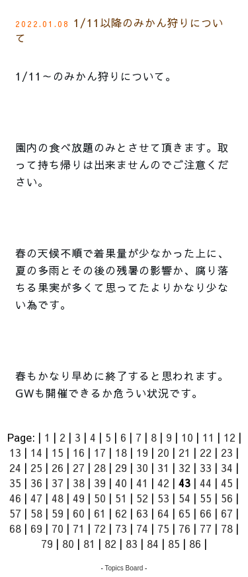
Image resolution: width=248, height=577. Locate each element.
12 (229, 437)
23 (227, 452)
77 (206, 528)
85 (174, 543)
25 (36, 467)
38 (79, 482)
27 (79, 467)
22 (206, 452)
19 (142, 452)
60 (79, 513)
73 (121, 528)
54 (184, 498)
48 (57, 498)
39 (100, 482)
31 (163, 467)
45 (227, 482)
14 (36, 452)
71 (79, 528)
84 (153, 543)
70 (57, 528)
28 (100, 467)
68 (15, 528)
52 (142, 498)
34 (227, 467)
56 (227, 498)
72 (100, 528)
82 (110, 543)
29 (121, 467)
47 (36, 498)
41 (142, 482)
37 (57, 482)
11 (208, 437)
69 (36, 528)
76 (184, 528)
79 (47, 543)
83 (132, 543)
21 (184, 452)
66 (206, 513)
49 (79, 498)
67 (227, 513)
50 (100, 498)
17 (100, 452)
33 (206, 467)
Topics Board (124, 568)
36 (36, 482)
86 (195, 543)
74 (142, 528)
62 (121, 513)
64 (163, 513)
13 (15, 452)
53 (163, 498)
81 (89, 543)
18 (121, 452)
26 (57, 467)
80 (68, 543)
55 (206, 498)
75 (163, 528)
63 (142, 513)
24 (15, 467)
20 (163, 452)
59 (57, 513)
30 (142, 467)
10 (187, 437)
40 (121, 482)
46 (15, 498)
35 (15, 482)
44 (206, 482)
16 (79, 452)
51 (121, 498)
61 (100, 513)
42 (163, 482)
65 (184, 513)
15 (57, 452)
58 (36, 513)
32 (184, 467)
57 (15, 513)
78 (227, 528)
